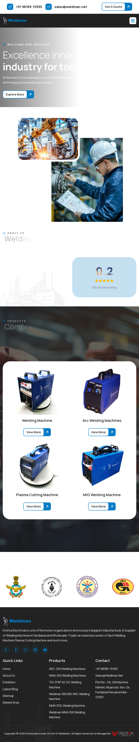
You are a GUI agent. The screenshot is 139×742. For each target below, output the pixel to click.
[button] (132, 20)
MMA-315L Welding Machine (67, 706)
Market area (11, 702)
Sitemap (8, 696)
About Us (9, 675)
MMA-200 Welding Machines (67, 675)
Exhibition (9, 682)
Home (6, 669)
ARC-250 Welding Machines (67, 669)
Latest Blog (10, 689)
